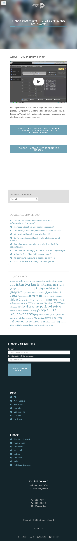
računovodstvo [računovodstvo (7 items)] (50, 322)
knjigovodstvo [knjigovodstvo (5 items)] (23, 296)
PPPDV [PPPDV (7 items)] (12, 311)
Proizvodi (17, 450)
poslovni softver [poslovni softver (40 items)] (51, 306)
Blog (15, 397)
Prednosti (18, 446)
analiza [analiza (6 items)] (12, 281)
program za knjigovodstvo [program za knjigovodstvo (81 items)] (33, 312)
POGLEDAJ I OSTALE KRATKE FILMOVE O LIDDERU (38, 149)
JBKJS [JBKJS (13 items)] (13, 288)
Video (16, 461)
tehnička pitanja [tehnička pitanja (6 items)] (39, 325)
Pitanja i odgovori (21, 439)
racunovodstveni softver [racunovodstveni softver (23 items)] (48, 317)
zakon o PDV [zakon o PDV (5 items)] (49, 325)
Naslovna (17, 419)
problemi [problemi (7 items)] (19, 311)
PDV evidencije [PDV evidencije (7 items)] (37, 303)
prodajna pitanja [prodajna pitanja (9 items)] (30, 311)
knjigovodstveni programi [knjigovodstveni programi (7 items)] (32, 292)
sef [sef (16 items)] (58, 321)
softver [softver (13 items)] (29, 325)
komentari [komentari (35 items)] (35, 295)
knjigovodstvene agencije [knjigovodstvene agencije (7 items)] (26, 289)
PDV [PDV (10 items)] (30, 303)
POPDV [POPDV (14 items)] (57, 303)
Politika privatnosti (22, 465)
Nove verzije (19, 401)
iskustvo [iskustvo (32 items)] (52, 284)
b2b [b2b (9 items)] (25, 281)
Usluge (16, 454)
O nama (17, 415)
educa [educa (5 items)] (39, 281)
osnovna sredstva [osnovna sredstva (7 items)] (20, 303)
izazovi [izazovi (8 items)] (61, 285)
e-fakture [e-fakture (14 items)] (32, 281)
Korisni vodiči (19, 443)
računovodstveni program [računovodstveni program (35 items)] (27, 321)
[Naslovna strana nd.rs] (39, 5)
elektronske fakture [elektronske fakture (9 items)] (49, 281)
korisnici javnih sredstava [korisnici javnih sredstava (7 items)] (52, 296)
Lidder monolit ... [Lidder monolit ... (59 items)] (32, 299)
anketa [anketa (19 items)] (19, 280)
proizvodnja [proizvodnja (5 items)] (29, 318)
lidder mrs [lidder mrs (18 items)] (51, 299)
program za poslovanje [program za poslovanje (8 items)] (43, 315)
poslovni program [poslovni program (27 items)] (28, 306)
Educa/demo (19, 412)
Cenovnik (17, 457)
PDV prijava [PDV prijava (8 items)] (48, 303)
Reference (18, 404)
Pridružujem (19, 370)
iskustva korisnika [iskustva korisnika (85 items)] (31, 284)
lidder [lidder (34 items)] (14, 299)
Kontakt (17, 408)
